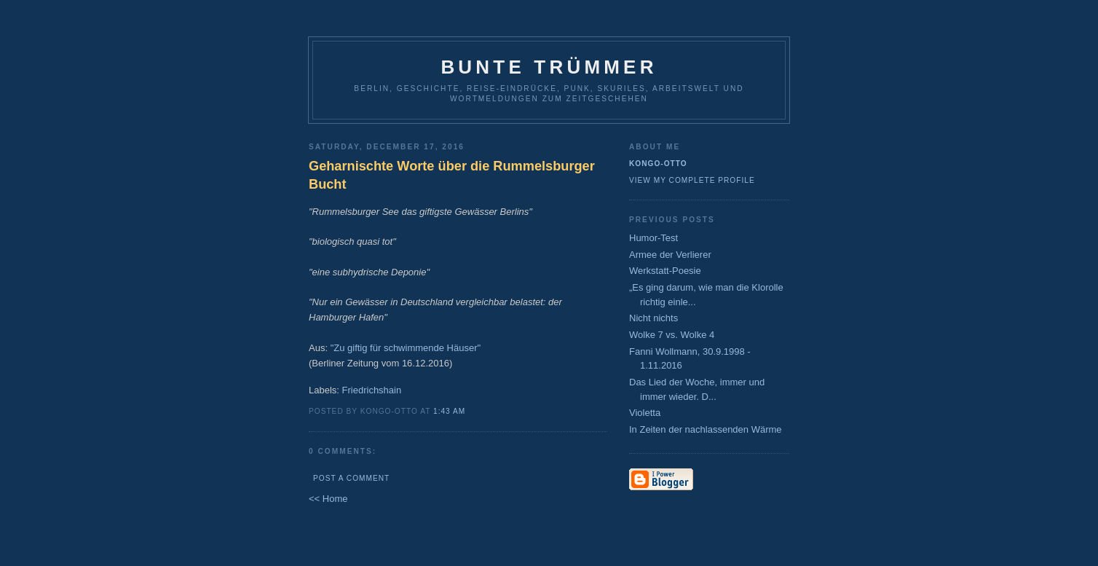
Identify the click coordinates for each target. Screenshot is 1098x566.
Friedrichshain (372, 390)
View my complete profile (692, 180)
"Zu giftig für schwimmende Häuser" (406, 347)
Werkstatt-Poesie (665, 270)
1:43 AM (449, 411)
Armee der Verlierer (670, 254)
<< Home (328, 498)
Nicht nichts (653, 318)
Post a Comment (351, 478)
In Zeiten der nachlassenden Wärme (705, 429)
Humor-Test (653, 237)
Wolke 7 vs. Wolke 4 (671, 334)
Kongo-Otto (658, 164)
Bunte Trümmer (549, 67)
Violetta (644, 412)
